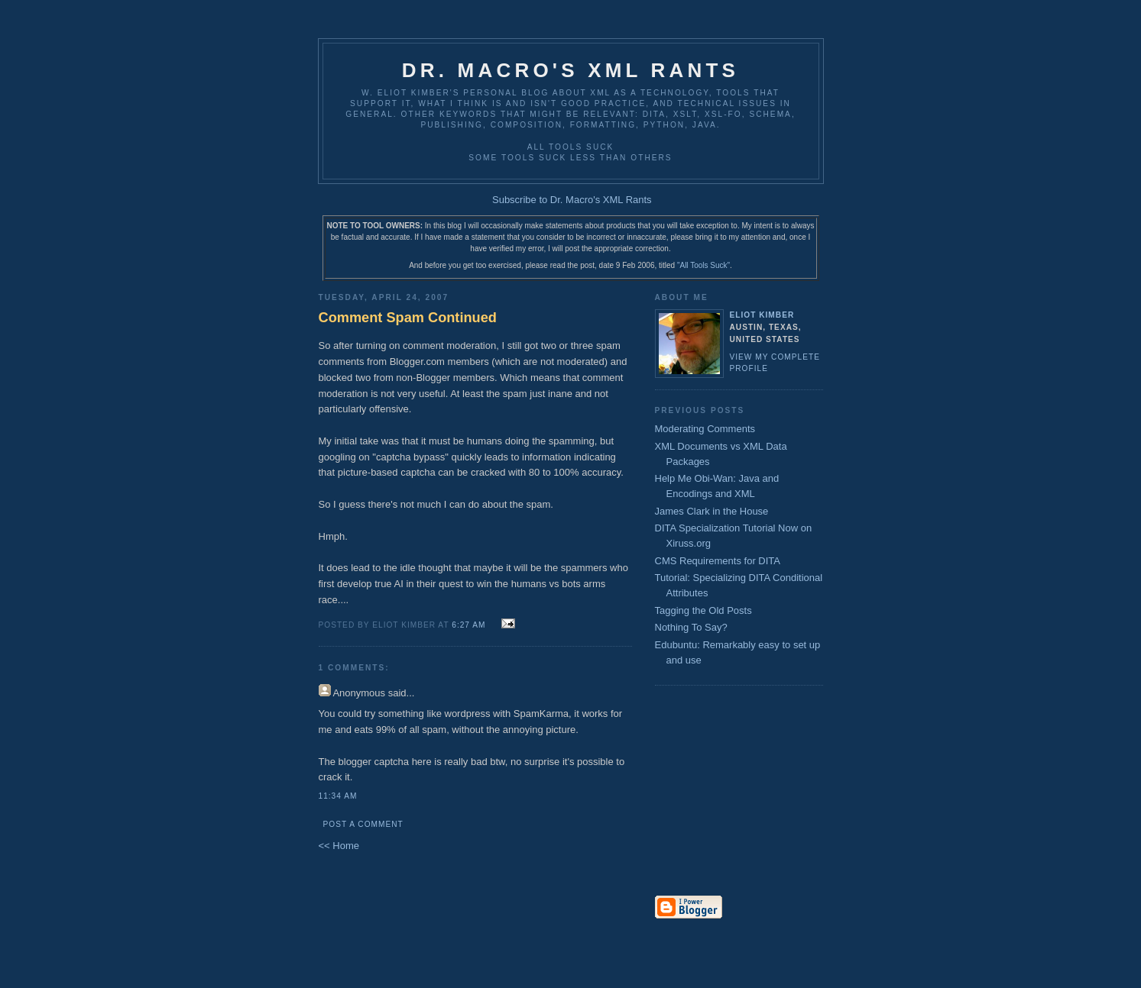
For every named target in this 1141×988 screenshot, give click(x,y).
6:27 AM (468, 625)
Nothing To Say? (691, 627)
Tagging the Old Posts (703, 610)
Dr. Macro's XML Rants (570, 70)
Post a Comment (363, 824)
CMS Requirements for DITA (717, 561)
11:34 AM (338, 796)
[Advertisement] (701, 791)
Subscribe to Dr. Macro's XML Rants (572, 199)
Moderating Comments (705, 428)
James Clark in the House (712, 511)
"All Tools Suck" (703, 265)
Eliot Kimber (762, 315)
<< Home (339, 845)
